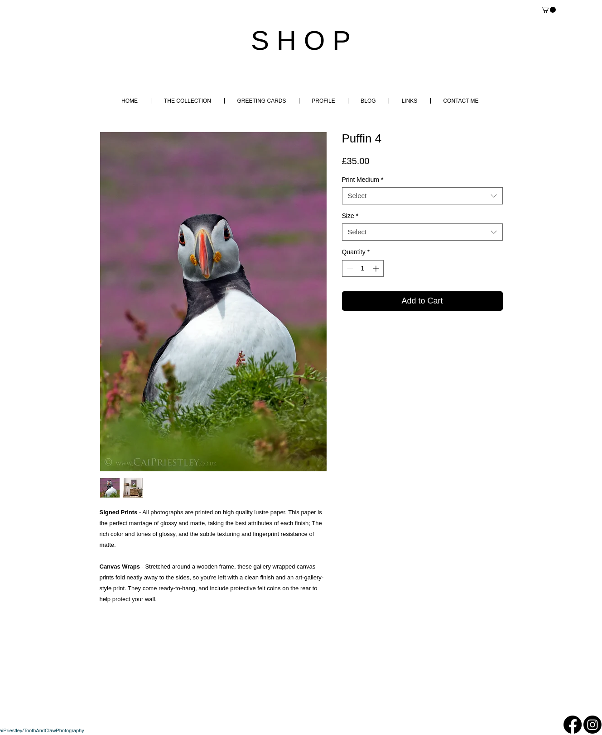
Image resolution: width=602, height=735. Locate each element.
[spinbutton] (363, 268)
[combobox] (422, 195)
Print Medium (363, 179)
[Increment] (376, 268)
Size (350, 215)
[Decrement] (349, 268)
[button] (548, 10)
